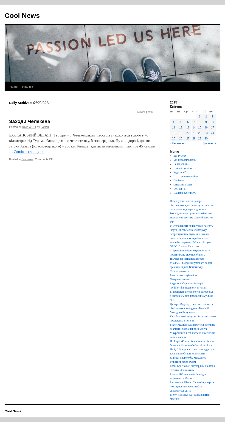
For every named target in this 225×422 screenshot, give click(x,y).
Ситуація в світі (183, 184)
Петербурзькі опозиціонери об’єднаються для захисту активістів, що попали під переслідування (191, 205)
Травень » (209, 143)
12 (180, 127)
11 (173, 127)
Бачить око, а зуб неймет (184, 275)
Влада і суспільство (185, 168)
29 (199, 138)
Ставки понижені (180, 271)
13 (187, 127)
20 (187, 133)
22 (199, 133)
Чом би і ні (180, 188)
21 (193, 133)
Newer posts (146, 112)
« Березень (177, 143)
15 (199, 127)
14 (193, 127)
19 (180, 133)
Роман (45, 127)
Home (14, 86)
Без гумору (180, 155)
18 (173, 133)
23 (206, 133)
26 (180, 138)
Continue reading (29, 152)
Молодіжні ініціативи (182, 312)
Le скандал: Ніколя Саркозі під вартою (192, 382)
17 (212, 127)
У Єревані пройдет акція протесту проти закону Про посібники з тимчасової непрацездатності (190, 254)
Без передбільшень (185, 159)
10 (212, 122)
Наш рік (27, 86)
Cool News (22, 15)
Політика (27, 159)
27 (187, 138)
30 (206, 138)
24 (212, 133)
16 (206, 127)
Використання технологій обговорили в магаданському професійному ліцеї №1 (192, 296)
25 (173, 138)
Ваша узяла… (182, 164)
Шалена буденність (185, 192)
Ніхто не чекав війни (186, 176)
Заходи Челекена (29, 121)
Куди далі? (180, 172)
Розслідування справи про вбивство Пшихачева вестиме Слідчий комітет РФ (191, 217)
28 (193, 138)
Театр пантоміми (180, 279)
